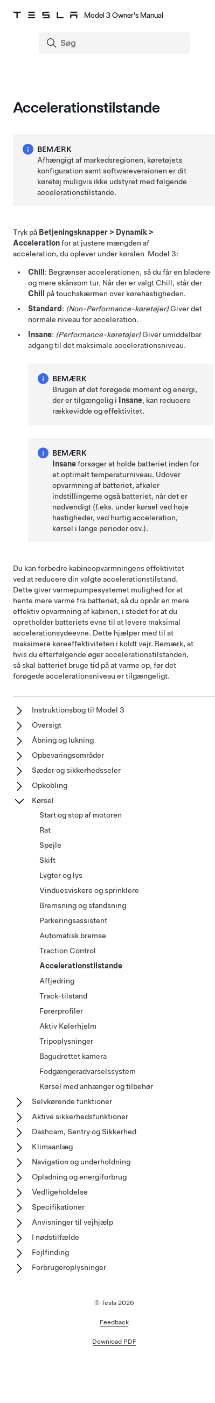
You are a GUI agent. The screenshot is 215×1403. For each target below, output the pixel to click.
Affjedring (56, 980)
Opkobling (49, 785)
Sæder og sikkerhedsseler (76, 770)
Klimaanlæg (52, 1146)
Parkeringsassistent (73, 920)
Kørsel (43, 800)
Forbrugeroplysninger (69, 1267)
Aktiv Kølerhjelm (67, 1026)
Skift (47, 860)
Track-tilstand (63, 996)
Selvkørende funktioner (72, 1101)
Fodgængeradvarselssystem (87, 1071)
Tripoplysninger (66, 1041)
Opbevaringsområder (68, 755)
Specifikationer (58, 1207)
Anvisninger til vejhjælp (72, 1222)
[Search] (115, 43)
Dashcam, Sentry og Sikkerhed (84, 1131)
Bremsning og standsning (82, 905)
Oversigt (46, 725)
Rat (45, 830)
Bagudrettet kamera (73, 1056)
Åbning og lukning (63, 740)
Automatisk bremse (72, 935)
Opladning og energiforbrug (79, 1176)
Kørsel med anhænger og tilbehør (96, 1086)
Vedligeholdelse (60, 1192)
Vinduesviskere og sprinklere (89, 890)
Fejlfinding (50, 1252)
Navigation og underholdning (81, 1161)
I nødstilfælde (55, 1237)
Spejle (50, 845)
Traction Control (67, 950)
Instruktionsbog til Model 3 (78, 710)
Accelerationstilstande (80, 965)
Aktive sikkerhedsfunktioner (80, 1116)
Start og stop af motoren (80, 815)
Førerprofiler (61, 1011)
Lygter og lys (60, 875)
